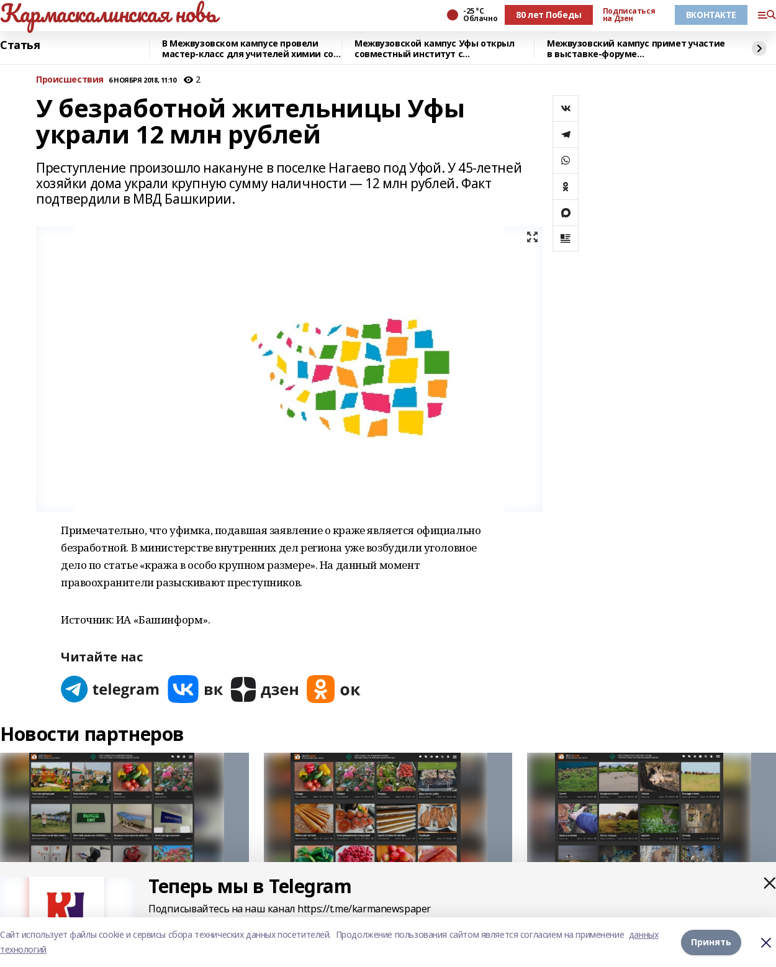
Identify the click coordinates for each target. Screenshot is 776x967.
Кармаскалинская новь (108, 13)
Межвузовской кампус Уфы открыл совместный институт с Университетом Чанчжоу (434, 49)
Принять (711, 942)
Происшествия (70, 80)
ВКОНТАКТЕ (711, 14)
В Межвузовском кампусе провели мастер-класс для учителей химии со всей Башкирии (247, 49)
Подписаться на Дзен (629, 14)
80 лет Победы (549, 14)
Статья (20, 45)
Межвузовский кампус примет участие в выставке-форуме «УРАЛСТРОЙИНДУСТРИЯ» (636, 49)
